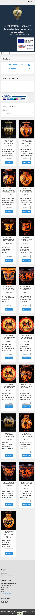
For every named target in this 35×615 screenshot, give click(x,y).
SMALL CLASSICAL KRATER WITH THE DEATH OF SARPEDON (26, 485)
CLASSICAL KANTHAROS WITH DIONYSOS (26, 239)
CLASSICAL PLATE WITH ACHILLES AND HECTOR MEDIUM (26, 337)
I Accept (19, 613)
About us (4, 573)
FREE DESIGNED (17, 68)
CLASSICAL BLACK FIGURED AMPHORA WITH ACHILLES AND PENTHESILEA (26, 191)
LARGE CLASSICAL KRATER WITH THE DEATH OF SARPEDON (9, 485)
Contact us (4, 577)
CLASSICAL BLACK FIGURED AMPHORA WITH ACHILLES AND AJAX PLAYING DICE (9, 191)
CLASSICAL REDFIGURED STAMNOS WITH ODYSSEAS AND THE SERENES (9, 436)
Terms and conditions (7, 575)
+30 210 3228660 (6, 593)
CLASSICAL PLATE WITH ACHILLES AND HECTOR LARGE (9, 337)
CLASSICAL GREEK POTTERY (17, 65)
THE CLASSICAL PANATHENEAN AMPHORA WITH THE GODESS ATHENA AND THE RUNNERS (8, 535)
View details (9, 158)
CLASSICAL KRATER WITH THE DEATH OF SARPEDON (26, 288)
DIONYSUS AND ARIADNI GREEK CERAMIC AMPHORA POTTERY (26, 436)
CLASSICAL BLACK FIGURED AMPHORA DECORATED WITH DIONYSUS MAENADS (26, 143)
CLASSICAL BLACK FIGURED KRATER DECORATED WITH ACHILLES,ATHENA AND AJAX (8, 241)
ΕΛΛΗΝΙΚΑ (29, 1)
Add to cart (9, 162)
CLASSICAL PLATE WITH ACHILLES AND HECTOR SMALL (9, 386)
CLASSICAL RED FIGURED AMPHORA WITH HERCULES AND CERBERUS (26, 387)
